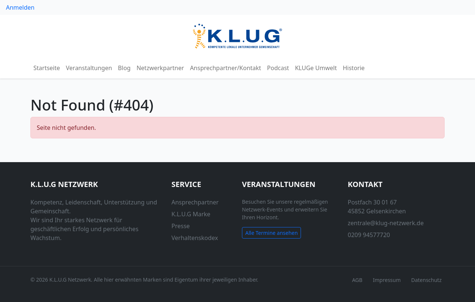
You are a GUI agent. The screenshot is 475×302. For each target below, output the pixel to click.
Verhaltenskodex (194, 238)
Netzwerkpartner (160, 68)
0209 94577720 (369, 235)
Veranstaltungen (89, 68)
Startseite (46, 68)
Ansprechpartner (195, 202)
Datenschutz (426, 279)
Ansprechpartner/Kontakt (225, 68)
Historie (354, 68)
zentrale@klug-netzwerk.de (386, 223)
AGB (357, 279)
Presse (180, 226)
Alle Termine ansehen (271, 232)
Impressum (387, 279)
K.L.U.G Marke (190, 214)
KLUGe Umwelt (316, 68)
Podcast (278, 68)
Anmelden (20, 7)
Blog (124, 68)
